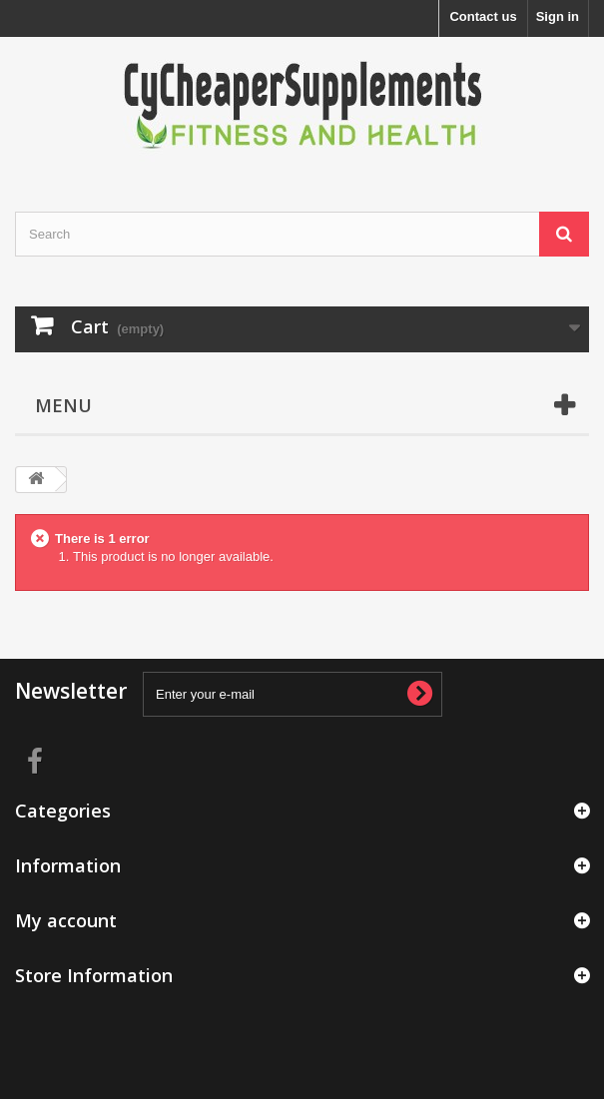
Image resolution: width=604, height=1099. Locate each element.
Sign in (557, 16)
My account (66, 920)
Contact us (482, 16)
